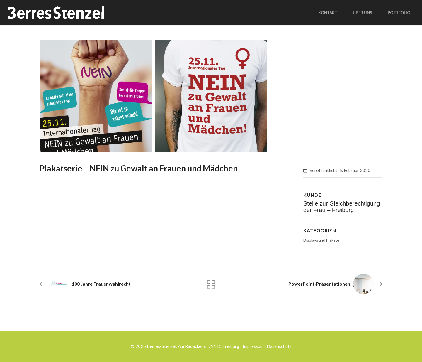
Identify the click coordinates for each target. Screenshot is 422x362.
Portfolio (399, 12)
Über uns (362, 12)
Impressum (253, 346)
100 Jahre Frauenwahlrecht (101, 284)
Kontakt (327, 12)
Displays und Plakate (321, 240)
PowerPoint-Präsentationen (319, 284)
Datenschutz (279, 346)
